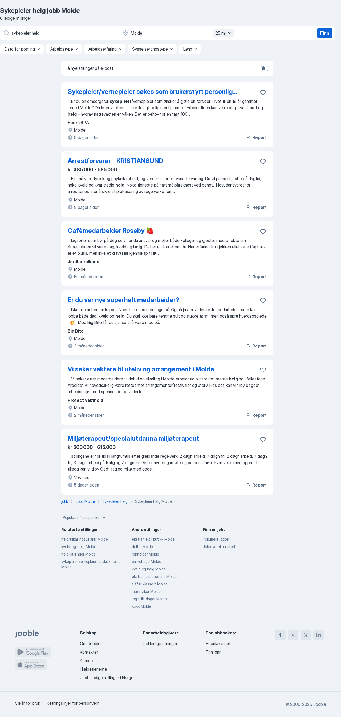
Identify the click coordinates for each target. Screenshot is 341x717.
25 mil (224, 33)
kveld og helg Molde (149, 569)
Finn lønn (213, 652)
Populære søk (218, 643)
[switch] (265, 68)
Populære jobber (216, 539)
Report (256, 137)
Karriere (87, 660)
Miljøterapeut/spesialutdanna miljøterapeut (133, 438)
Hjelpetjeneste (93, 669)
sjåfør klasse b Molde (150, 584)
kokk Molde (141, 606)
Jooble (319, 704)
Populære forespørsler (85, 517)
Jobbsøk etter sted (219, 546)
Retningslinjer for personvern (73, 703)
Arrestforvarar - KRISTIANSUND (115, 161)
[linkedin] (318, 635)
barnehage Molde (146, 561)
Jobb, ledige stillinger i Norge (106, 677)
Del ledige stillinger (160, 643)
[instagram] (293, 635)
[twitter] (306, 635)
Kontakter (89, 652)
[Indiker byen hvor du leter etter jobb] (177, 33)
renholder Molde (145, 554)
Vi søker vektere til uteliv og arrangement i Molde (141, 369)
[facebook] (280, 635)
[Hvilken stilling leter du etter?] (58, 33)
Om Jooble (90, 643)
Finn (324, 33)
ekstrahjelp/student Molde (154, 576)
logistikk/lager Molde (149, 599)
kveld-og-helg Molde (78, 546)
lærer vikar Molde (146, 591)
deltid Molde (142, 546)
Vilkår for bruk (27, 703)
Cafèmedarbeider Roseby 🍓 (111, 230)
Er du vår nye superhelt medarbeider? (124, 300)
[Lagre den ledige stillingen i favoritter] (263, 92)
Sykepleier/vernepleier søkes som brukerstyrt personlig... (152, 91)
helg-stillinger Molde (78, 554)
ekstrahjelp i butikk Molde (153, 539)
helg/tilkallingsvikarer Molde (84, 539)
